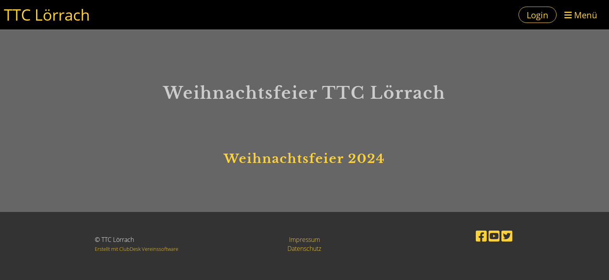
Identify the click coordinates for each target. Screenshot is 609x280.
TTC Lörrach (47, 14)
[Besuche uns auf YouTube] (494, 236)
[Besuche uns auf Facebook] (481, 236)
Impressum (304, 239)
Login (537, 15)
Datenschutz (304, 248)
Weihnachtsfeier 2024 (304, 158)
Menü (580, 15)
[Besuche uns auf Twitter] (506, 236)
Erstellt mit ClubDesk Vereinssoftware (136, 248)
